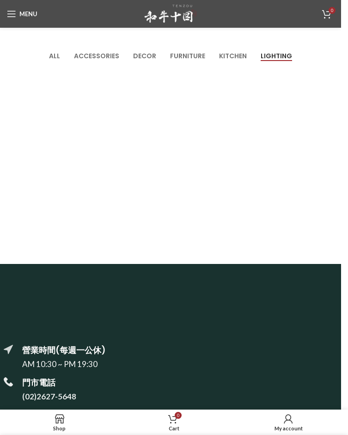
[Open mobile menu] (22, 14)
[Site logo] (170, 13)
